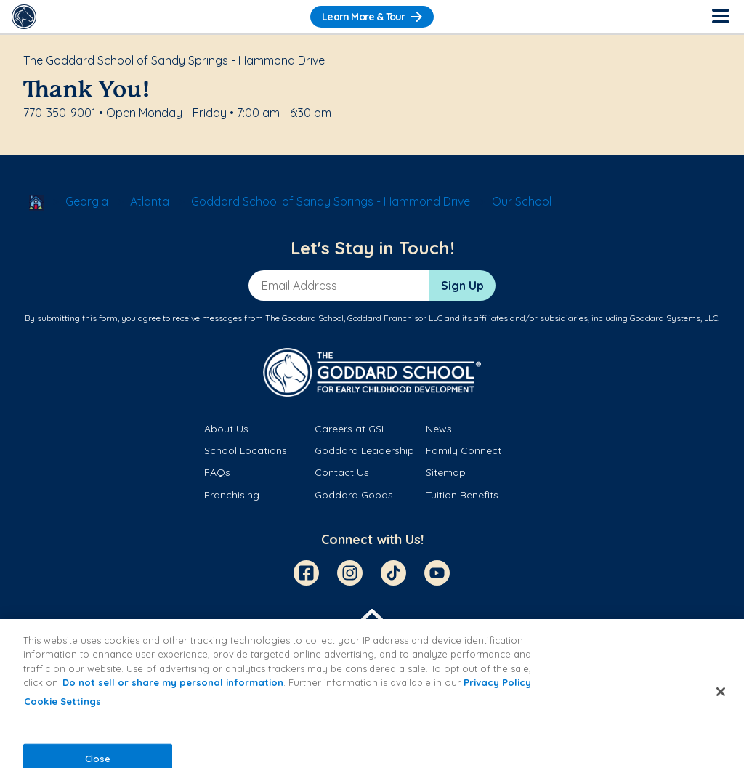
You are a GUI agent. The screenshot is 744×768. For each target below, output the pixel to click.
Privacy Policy (497, 682)
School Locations (245, 450)
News (439, 428)
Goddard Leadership (364, 450)
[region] (372, 693)
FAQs (217, 472)
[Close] (721, 692)
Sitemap (446, 472)
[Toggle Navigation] (720, 17)
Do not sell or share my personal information (172, 682)
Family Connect (463, 450)
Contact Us (342, 472)
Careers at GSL (351, 428)
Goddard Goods (354, 494)
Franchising (231, 494)
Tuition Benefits (462, 494)
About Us (226, 428)
